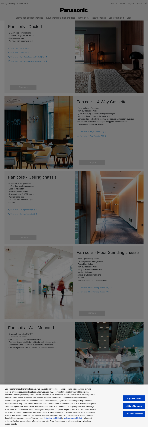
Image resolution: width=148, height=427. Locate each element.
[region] (74, 405)
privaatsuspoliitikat (73, 418)
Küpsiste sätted (134, 398)
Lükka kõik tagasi (134, 406)
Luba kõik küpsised (134, 414)
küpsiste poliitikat (52, 418)
